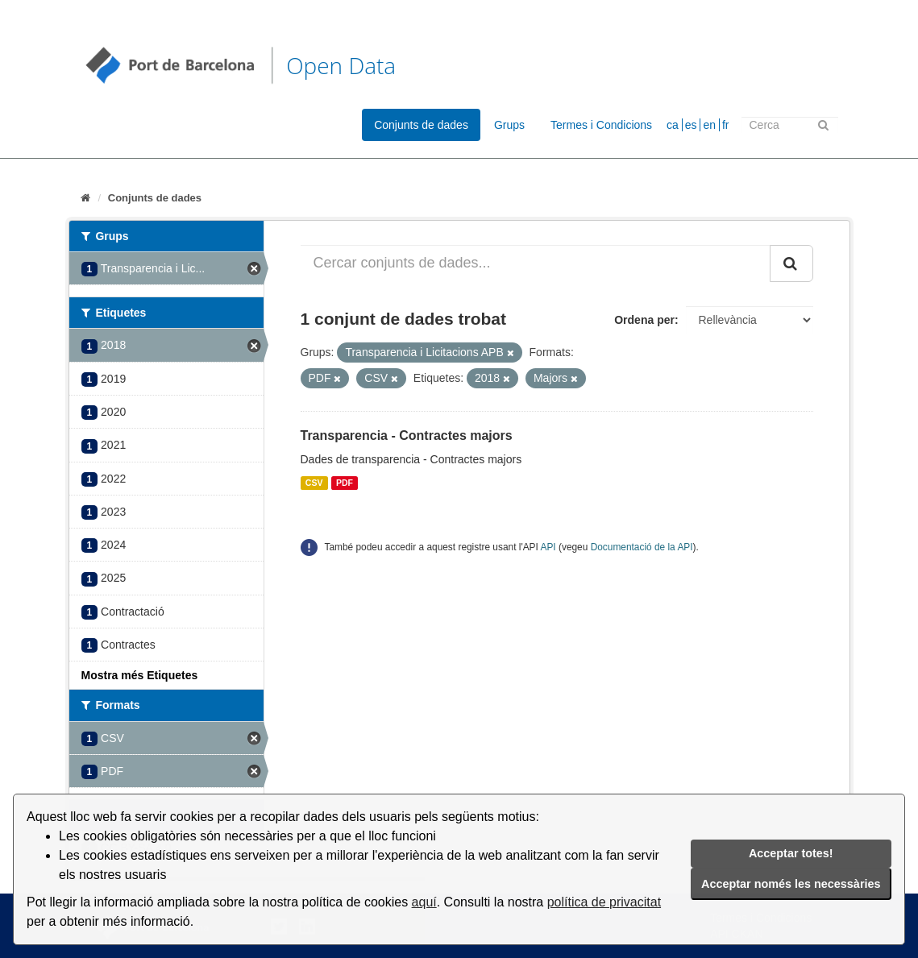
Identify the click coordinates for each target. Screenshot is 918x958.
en (709, 124)
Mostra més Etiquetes (139, 675)
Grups (509, 124)
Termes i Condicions (601, 124)
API (548, 547)
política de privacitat (604, 902)
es (691, 124)
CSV (314, 482)
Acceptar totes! (791, 853)
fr (725, 124)
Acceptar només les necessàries (790, 883)
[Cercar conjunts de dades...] (536, 263)
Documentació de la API (642, 547)
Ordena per (644, 319)
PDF (344, 482)
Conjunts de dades (421, 124)
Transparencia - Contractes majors (407, 435)
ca (673, 124)
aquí (424, 902)
